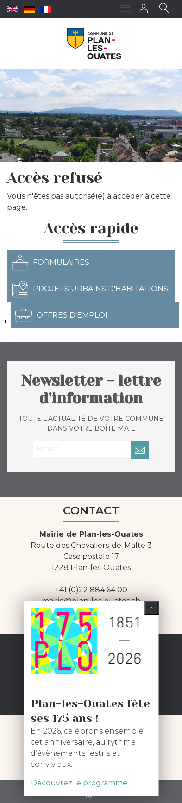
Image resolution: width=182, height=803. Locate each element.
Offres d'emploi (61, 315)
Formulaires (50, 262)
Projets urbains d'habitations (90, 289)
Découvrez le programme (79, 782)
